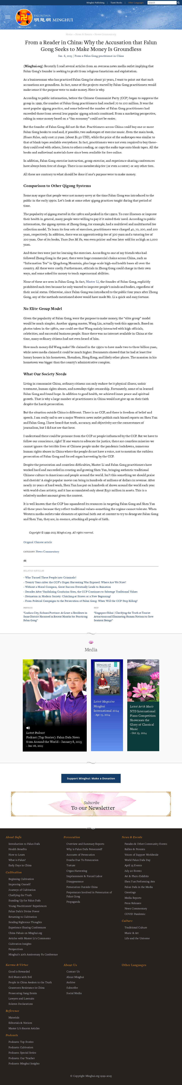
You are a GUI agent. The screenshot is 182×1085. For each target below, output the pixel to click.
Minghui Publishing (96, 2)
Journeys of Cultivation (22, 889)
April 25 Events (133, 865)
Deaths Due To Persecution (82, 860)
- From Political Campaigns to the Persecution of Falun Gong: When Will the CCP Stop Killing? (80, 601)
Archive (70, 982)
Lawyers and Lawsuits (21, 998)
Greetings (130, 892)
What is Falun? (17, 860)
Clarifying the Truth (20, 895)
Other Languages (136, 2)
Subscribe (72, 987)
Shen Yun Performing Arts (140, 881)
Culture (127, 921)
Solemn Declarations (21, 1003)
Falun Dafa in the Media (139, 887)
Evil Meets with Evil (20, 977)
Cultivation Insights (20, 943)
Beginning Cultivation (21, 879)
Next (96, 608)
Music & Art (132, 933)
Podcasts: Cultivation (21, 1047)
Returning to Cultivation (23, 916)
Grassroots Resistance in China (27, 987)
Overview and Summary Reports (85, 843)
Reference (12, 1011)
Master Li (92, 282)
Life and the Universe (137, 938)
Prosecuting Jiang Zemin (23, 993)
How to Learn (17, 854)
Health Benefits (18, 849)
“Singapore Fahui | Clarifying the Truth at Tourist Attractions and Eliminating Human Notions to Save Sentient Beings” (123, 616)
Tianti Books (117, 2)
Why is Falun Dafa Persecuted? (84, 849)
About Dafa (14, 837)
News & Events (83, 34)
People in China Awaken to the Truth (30, 982)
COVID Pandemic (135, 914)
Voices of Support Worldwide (142, 854)
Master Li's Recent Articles (24, 1028)
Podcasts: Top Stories (21, 1041)
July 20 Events (133, 870)
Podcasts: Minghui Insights (24, 1063)
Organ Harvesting (76, 870)
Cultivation (14, 872)
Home (69, 34)
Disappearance (75, 881)
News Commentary (105, 34)
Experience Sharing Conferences (27, 927)
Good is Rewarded (19, 971)
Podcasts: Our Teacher (22, 1058)
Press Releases (133, 903)
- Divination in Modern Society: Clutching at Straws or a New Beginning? (67, 596)
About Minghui (75, 977)
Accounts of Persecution (80, 854)
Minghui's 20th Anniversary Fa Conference (33, 954)
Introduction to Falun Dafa (24, 843)
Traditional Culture (136, 927)
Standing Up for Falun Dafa (25, 900)
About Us (70, 965)
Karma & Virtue (17, 965)
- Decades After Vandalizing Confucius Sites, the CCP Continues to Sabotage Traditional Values (80, 591)
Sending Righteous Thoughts (25, 922)
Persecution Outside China (82, 887)
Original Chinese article (37, 542)
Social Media (73, 993)
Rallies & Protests (135, 849)
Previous (27, 608)
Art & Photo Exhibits (137, 876)
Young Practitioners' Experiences (28, 906)
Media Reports (133, 897)
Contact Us (73, 971)
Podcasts (12, 1035)
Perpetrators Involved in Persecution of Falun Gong (89, 894)
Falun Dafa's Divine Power (24, 911)
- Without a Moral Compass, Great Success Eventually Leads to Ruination (67, 587)
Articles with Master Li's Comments (29, 938)
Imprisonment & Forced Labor (84, 876)
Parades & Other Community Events (146, 843)
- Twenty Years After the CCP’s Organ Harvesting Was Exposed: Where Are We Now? (74, 582)
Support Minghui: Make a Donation (91, 778)
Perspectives (16, 949)
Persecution (72, 837)
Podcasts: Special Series (22, 1052)
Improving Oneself (19, 884)
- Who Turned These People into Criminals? (49, 577)
